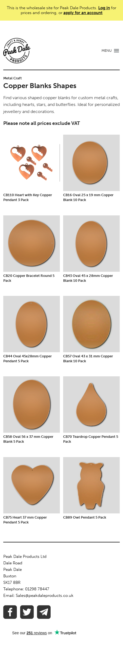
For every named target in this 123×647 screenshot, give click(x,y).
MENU (107, 50)
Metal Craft (12, 78)
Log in (104, 7)
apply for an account (83, 12)
